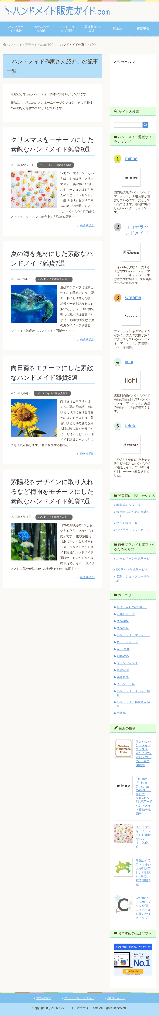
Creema (133, 297)
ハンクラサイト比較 (15, 28)
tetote (131, 425)
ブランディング (127, 663)
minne (131, 158)
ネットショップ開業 (66, 28)
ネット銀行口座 (126, 523)
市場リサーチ (126, 614)
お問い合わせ (116, 998)
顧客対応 (123, 656)
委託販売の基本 (92, 28)
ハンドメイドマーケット (133, 635)
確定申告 (143, 28)
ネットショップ (127, 642)
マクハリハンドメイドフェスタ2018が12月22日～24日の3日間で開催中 (144, 753)
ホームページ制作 (41, 28)
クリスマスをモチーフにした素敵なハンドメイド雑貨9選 (52, 149)
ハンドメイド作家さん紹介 (55, 174)
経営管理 (123, 670)
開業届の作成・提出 (130, 505)
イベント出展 (126, 684)
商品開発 (123, 621)
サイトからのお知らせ (132, 607)
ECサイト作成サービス (132, 569)
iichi (129, 361)
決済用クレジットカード (133, 530)
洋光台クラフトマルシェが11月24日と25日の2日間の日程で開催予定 (144, 872)
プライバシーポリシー (79, 998)
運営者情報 (43, 998)
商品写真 (123, 628)
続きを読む (87, 235)
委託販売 (123, 677)
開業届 (117, 28)
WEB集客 (123, 649)
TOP (30, 44)
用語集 (121, 713)
